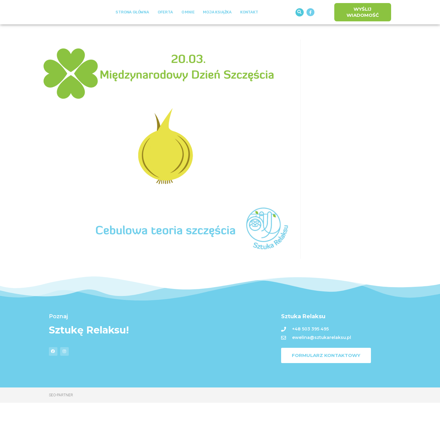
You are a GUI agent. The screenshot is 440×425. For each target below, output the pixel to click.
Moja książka (217, 23)
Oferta (165, 23)
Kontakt (249, 23)
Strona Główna (132, 23)
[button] (300, 23)
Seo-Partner (61, 417)
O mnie (188, 23)
